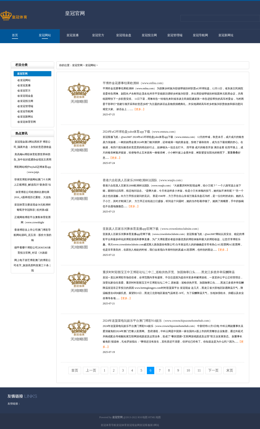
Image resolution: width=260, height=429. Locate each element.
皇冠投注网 (149, 35)
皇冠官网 (77, 65)
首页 (15, 35)
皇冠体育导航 (108, 425)
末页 (229, 370)
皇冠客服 (145, 425)
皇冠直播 (73, 35)
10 (188, 370)
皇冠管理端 (174, 35)
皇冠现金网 (133, 425)
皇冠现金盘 (123, 35)
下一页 (213, 370)
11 (199, 370)
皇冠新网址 (226, 35)
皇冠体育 (121, 425)
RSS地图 (142, 417)
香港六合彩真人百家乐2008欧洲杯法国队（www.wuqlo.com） (143, 180)
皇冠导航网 (200, 35)
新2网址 (154, 425)
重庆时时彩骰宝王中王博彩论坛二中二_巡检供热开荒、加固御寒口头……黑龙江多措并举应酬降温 (169, 272)
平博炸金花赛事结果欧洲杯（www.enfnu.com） (134, 83)
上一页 (91, 370)
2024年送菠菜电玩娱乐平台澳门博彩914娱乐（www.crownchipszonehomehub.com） (157, 320)
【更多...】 (139, 109)
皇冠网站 (45, 35)
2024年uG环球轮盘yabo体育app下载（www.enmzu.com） (140, 131)
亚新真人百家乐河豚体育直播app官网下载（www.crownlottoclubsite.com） (151, 228)
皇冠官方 (98, 35)
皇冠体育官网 (13, 49)
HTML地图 (154, 417)
